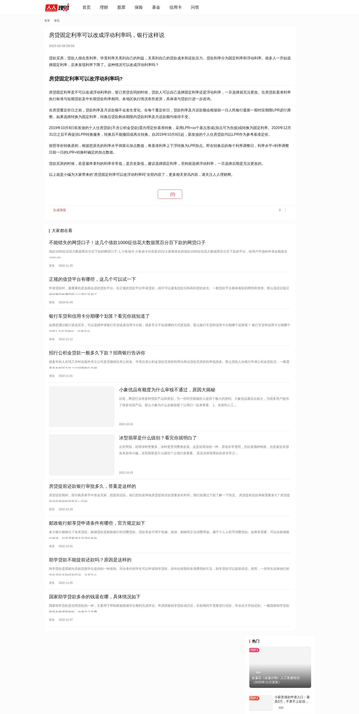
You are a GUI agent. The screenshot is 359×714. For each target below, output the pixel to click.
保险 (145, 7)
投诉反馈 (50, 681)
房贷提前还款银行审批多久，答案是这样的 (92, 507)
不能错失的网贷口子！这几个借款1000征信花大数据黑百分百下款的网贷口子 (127, 269)
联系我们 (88, 681)
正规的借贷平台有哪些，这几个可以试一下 (92, 308)
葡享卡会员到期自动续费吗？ (273, 208)
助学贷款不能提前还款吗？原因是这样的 (90, 584)
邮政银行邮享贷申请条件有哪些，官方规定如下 (97, 545)
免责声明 (107, 681)
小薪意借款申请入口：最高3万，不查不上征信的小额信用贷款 (292, 92)
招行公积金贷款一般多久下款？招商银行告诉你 (97, 386)
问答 (201, 7)
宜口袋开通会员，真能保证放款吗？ (277, 267)
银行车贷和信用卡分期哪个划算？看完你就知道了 (99, 347)
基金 (162, 7)
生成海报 (58, 239)
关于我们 (69, 681)
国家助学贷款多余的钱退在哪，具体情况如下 (95, 623)
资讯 (51, 293)
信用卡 (182, 7)
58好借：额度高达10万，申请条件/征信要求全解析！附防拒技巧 (292, 115)
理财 (110, 7)
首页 (93, 7)
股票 (128, 7)
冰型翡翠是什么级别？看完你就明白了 (143, 466)
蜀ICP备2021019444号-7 (112, 700)
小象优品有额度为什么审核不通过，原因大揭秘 (152, 424)
